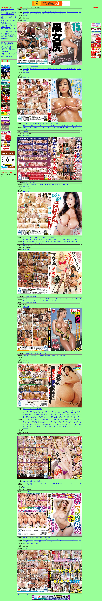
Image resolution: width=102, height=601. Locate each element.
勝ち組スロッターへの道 (8, 20)
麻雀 (11, 43)
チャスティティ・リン (53, 540)
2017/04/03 (26, 548)
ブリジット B (33, 184)
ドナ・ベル (33, 424)
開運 (10, 48)
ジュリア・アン (27, 240)
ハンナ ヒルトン (67, 416)
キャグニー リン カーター (30, 411)
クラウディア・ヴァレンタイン (63, 241)
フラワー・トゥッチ (69, 414)
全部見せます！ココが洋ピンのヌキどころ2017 (36, 538)
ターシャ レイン (42, 411)
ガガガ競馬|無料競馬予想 (8, 35)
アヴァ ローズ (55, 483)
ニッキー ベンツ (62, 69)
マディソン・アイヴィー (68, 411)
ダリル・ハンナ (60, 355)
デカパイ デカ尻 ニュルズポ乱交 (32, 481)
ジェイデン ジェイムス (49, 424)
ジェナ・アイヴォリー (56, 412)
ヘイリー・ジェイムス (67, 419)
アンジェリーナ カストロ (57, 421)
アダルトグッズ (5, 53)
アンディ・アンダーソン (70, 127)
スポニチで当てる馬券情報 (8, 12)
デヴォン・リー (43, 240)
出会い (12, 54)
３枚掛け (3, 22)
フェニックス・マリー (33, 300)
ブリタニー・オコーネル (63, 426)
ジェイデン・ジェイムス (46, 127)
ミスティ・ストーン (57, 13)
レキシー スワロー (43, 184)
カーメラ (46, 421)
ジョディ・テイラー (37, 541)
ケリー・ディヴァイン (62, 126)
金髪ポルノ (26, 131)
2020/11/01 (26, 249)
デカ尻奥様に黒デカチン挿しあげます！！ (35, 353)
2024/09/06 (26, 136)
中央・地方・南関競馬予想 (8, 36)
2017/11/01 (26, 491)
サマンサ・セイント (43, 412)
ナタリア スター (69, 421)
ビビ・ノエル (49, 417)
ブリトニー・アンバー (54, 411)
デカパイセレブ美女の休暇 (30, 66)
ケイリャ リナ (69, 417)
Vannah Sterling (51, 355)
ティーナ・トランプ (72, 12)
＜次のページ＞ (30, 594)
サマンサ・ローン (28, 540)
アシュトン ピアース (54, 419)
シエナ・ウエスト (45, 300)
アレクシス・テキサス (29, 126)
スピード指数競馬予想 (7, 14)
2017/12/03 (26, 434)
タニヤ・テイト (27, 298)
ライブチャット (5, 54)
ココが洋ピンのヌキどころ (30, 544)
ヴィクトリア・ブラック (50, 69)
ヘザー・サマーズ (32, 412)
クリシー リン (46, 414)
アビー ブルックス (36, 414)
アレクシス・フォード (38, 417)
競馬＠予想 (4, 10)
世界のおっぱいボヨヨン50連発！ (32, 409)
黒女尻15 (25, 9)
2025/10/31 (26, 77)
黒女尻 (25, 15)
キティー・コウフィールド (36, 243)
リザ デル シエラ (53, 184)
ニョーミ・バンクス (35, 12)
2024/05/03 (26, 191)
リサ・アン (26, 12)
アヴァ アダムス (71, 69)
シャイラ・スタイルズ (32, 127)
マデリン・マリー (37, 298)
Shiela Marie (43, 355)
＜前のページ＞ (21, 594)
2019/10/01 (26, 362)
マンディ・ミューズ (49, 541)
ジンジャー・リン (35, 355)
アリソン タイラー (42, 419)
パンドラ (72, 426)
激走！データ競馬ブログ (8, 28)
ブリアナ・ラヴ (58, 127)
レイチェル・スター (72, 423)
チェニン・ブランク (66, 240)
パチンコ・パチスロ (6, 44)
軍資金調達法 (4, 48)
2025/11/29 (26, 20)
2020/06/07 (26, 307)
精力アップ (13, 53)
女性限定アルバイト (6, 56)
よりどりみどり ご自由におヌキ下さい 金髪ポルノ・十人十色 (40, 123)
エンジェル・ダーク (38, 421)
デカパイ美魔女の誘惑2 (30, 296)
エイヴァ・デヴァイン (48, 12)
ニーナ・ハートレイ (49, 298)
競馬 (2, 43)
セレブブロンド (27, 72)
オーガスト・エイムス (36, 69)
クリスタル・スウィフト (70, 412)
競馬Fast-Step (4, 38)
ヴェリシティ (59, 416)
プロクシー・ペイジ (66, 540)
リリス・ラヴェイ (49, 416)
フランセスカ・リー (54, 240)
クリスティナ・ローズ (42, 126)
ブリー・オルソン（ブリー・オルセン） (54, 423)
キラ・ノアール (46, 13)
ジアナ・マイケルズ (72, 424)
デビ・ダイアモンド (57, 300)
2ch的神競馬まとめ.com (7, 9)
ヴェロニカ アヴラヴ (40, 426)
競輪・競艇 (7, 43)
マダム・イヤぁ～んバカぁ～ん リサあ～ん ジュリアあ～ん (40, 237)
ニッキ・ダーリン (36, 13)
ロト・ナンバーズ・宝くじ (8, 46)
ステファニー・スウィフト (33, 241)
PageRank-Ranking (6, 23)
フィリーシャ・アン (47, 241)
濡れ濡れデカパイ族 (29, 182)
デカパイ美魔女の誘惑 (29, 302)
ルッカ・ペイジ (61, 424)
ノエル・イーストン (59, 417)
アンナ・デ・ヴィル (60, 12)
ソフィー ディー (63, 184)
